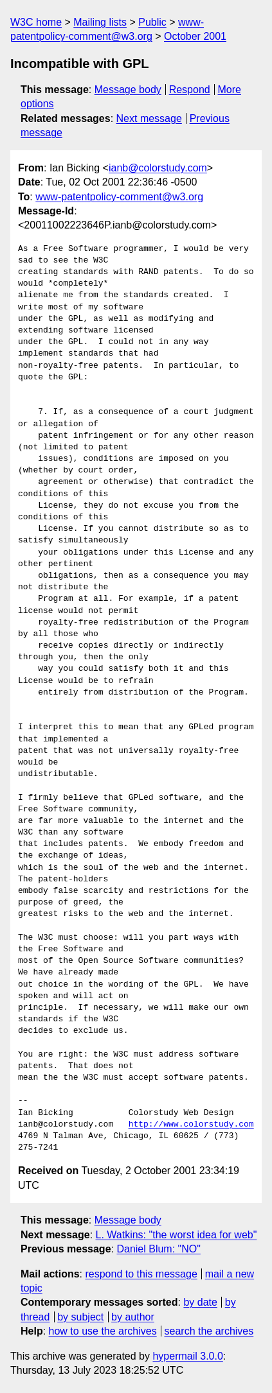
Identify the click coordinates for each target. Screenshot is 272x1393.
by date (200, 1302)
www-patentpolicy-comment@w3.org (119, 196)
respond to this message (141, 1273)
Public (152, 22)
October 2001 (195, 36)
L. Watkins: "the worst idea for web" (176, 1234)
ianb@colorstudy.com (158, 167)
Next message (149, 118)
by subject (80, 1316)
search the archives (209, 1331)
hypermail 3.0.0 (187, 1356)
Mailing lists (100, 22)
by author (132, 1316)
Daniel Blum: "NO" (158, 1248)
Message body (128, 89)
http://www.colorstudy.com (191, 1124)
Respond (189, 89)
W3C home (36, 22)
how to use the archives (103, 1331)
